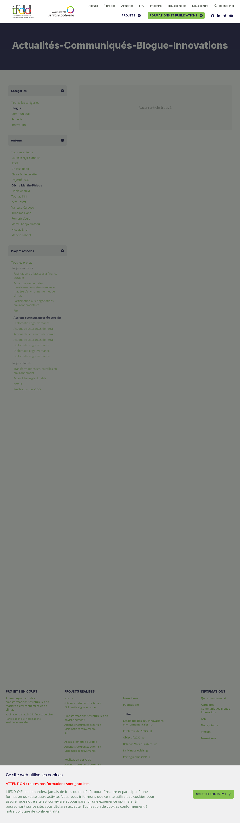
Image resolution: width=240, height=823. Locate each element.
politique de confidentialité (37, 811)
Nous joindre (200, 5)
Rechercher (224, 5)
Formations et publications (176, 15)
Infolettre (156, 5)
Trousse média (176, 5)
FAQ (141, 5)
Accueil (93, 5)
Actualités (127, 5)
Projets (131, 15)
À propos (109, 5)
